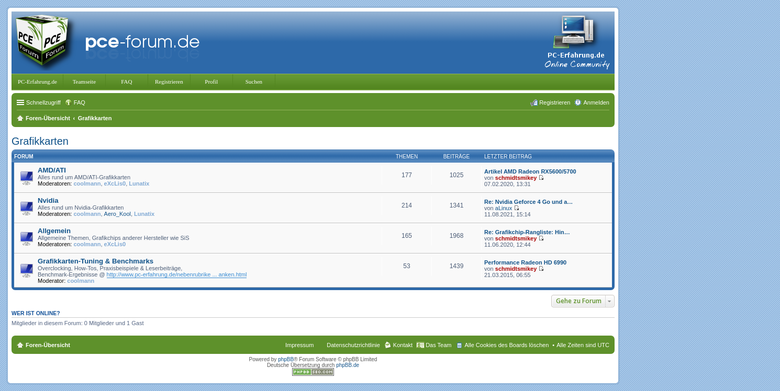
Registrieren (169, 81)
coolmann (87, 183)
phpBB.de (347, 365)
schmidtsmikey (516, 178)
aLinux (503, 208)
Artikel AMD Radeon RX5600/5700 (530, 171)
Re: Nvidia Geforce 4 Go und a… (528, 202)
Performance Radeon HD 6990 (525, 262)
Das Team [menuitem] (438, 345)
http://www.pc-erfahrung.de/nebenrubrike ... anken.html (177, 274)
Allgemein (54, 231)
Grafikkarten (40, 141)
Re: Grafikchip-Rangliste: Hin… (527, 232)
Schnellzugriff (43, 102)
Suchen (254, 81)
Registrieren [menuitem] (554, 102)
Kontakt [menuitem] (403, 345)
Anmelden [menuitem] (596, 102)
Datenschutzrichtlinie (353, 345)
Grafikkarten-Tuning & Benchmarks (95, 261)
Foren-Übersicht (48, 345)
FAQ (126, 81)
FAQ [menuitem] (79, 102)
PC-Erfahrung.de (37, 81)
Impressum (299, 345)
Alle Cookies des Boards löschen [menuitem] (506, 345)
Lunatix (139, 183)
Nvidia (48, 200)
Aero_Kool (117, 214)
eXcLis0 (115, 183)
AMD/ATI (52, 170)
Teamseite (84, 81)
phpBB (286, 359)
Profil (211, 81)
